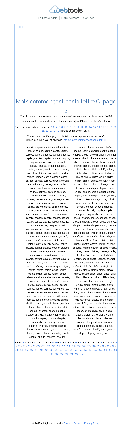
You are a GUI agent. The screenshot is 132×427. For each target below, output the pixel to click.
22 (47, 130)
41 (108, 346)
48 (41, 350)
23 (51, 130)
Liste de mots (70, 18)
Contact (88, 18)
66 (61, 353)
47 (36, 350)
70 (81, 353)
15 (94, 127)
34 (73, 346)
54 (71, 350)
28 (43, 346)
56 (81, 350)
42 (113, 346)
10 (73, 127)
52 (61, 350)
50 (51, 350)
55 (76, 350)
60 (100, 350)
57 (85, 350)
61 (105, 350)
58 (90, 350)
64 (52, 353)
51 (56, 350)
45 (26, 350)
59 (95, 350)
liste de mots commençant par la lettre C (85, 140)
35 (78, 346)
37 (88, 346)
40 (103, 346)
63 (115, 350)
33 (68, 346)
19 (111, 127)
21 (43, 130)
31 (58, 346)
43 (16, 350)
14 (90, 127)
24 (55, 130)
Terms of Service (73, 423)
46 (31, 350)
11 (78, 127)
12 (82, 127)
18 (106, 127)
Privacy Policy (92, 423)
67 (66, 353)
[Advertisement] (66, 65)
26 (33, 346)
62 (110, 350)
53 (66, 350)
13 (86, 127)
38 (93, 346)
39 (98, 346)
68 (71, 353)
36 (83, 346)
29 (48, 346)
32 (63, 346)
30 (53, 346)
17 (102, 127)
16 (98, 127)
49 (46, 350)
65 (56, 353)
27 (38, 346)
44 (21, 350)
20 (115, 127)
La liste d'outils (47, 18)
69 (76, 353)
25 (59, 130)
